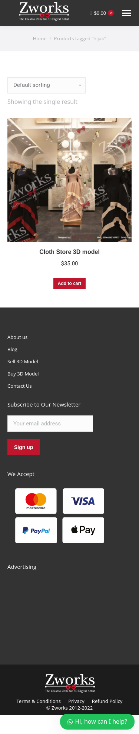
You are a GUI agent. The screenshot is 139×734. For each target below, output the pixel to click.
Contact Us (19, 386)
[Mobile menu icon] (126, 13)
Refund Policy (107, 701)
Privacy (76, 701)
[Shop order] (46, 85)
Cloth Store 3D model (69, 252)
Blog (12, 349)
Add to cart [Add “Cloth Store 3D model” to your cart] (69, 283)
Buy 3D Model (23, 373)
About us (17, 337)
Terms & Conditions (39, 701)
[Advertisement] (63, 609)
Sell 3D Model (22, 361)
